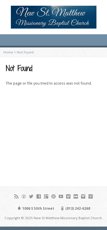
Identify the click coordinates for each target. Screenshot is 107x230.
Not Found (25, 52)
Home (8, 52)
